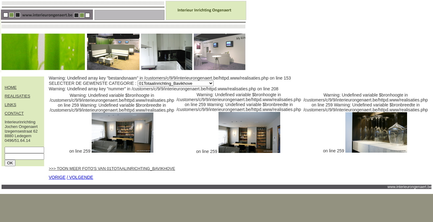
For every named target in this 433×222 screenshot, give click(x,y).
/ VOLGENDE (80, 177)
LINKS (10, 104)
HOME (11, 87)
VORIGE (57, 177)
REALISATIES (17, 96)
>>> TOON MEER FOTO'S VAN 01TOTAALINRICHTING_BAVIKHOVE (112, 168)
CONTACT (14, 113)
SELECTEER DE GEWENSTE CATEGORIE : (93, 83)
